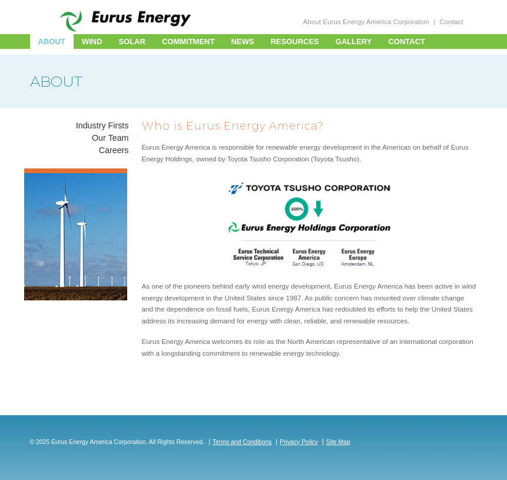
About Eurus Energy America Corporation (366, 21)
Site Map (338, 442)
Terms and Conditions (242, 442)
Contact (451, 21)
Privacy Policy (299, 442)
